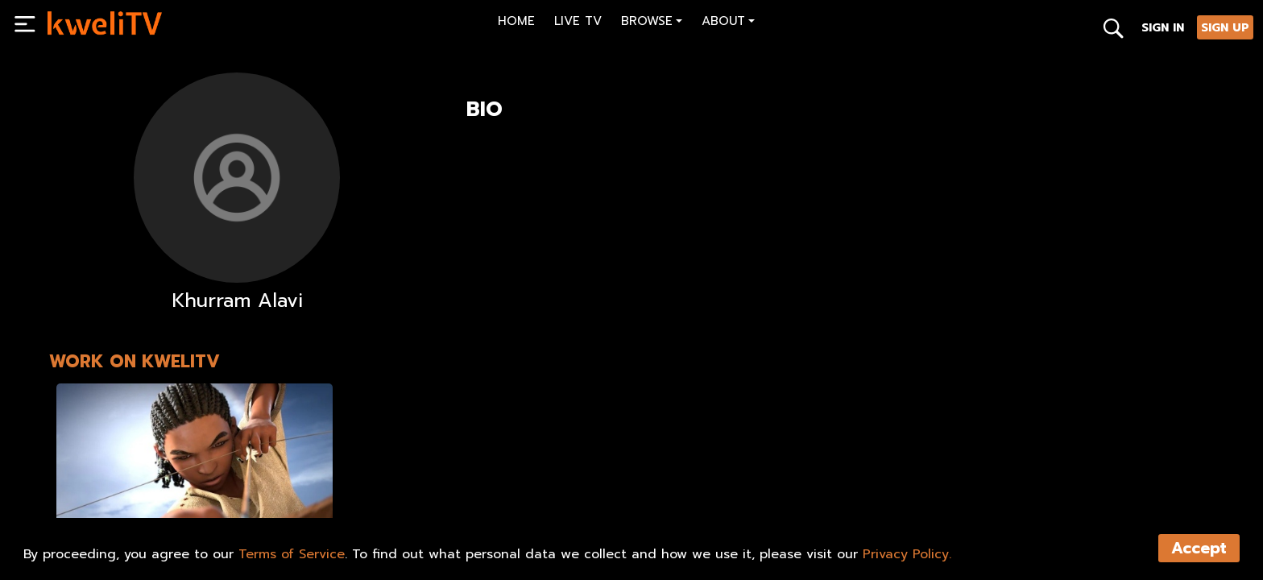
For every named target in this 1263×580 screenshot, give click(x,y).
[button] (652, 23)
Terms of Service (291, 554)
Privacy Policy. (907, 554)
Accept (1199, 548)
